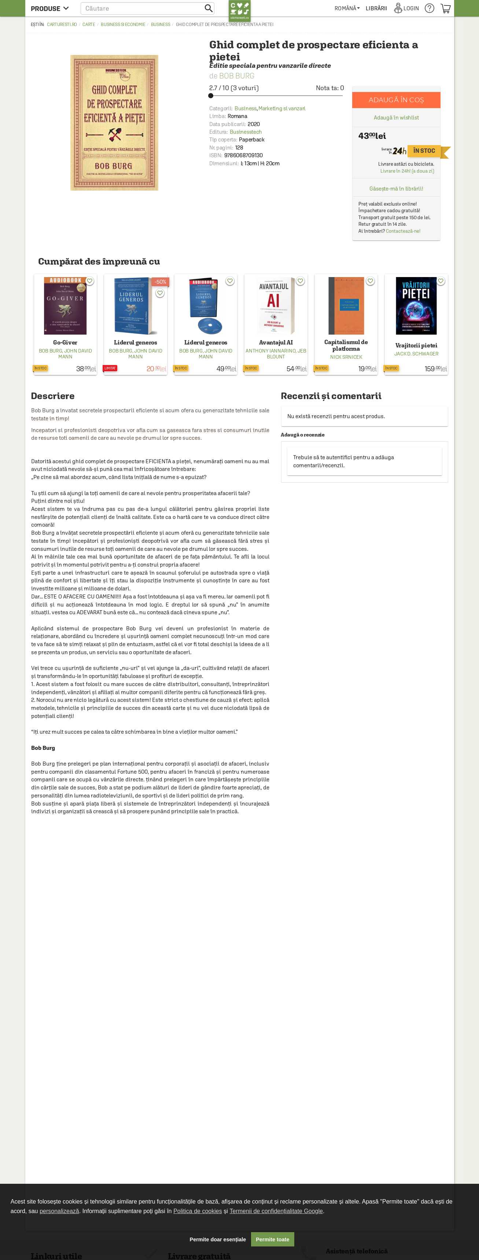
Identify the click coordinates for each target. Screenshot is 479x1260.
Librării (376, 8)
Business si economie (123, 24)
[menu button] (51, 8)
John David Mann (75, 354)
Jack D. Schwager (416, 354)
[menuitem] (347, 8)
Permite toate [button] (272, 1239)
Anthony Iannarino (270, 351)
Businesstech (246, 132)
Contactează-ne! (403, 231)
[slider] (277, 95)
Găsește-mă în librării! (396, 188)
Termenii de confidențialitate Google (276, 1211)
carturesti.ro (62, 24)
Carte (88, 24)
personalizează (59, 1211)
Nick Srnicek (346, 357)
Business (160, 24)
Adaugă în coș (396, 100)
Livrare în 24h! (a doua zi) (407, 171)
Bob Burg (236, 75)
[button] (147, 8)
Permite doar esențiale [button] (218, 1239)
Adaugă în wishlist (396, 117)
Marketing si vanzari (282, 108)
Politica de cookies (197, 1211)
